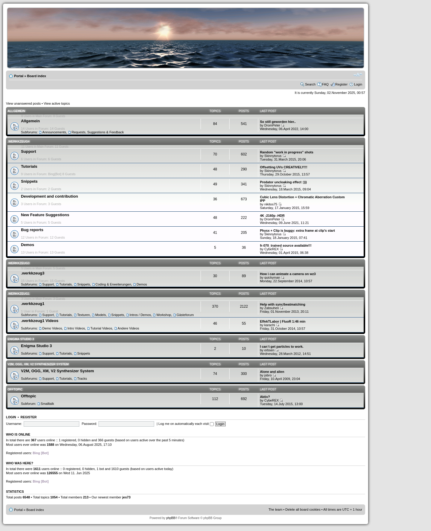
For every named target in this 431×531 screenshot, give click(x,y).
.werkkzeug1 (18, 293)
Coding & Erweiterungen (113, 284)
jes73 (126, 497)
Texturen (83, 315)
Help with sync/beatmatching (282, 304)
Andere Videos (128, 328)
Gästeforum (185, 315)
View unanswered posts (23, 103)
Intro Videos (76, 328)
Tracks (82, 378)
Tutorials (29, 166)
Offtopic (14, 389)
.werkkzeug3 (18, 263)
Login (358, 84)
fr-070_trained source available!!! (285, 245)
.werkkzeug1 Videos (39, 320)
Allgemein (16, 111)
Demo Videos (52, 328)
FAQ (325, 84)
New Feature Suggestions (45, 215)
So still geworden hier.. (278, 121)
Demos (27, 244)
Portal (18, 76)
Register (341, 84)
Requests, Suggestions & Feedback (98, 132)
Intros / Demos (140, 315)
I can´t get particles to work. (281, 346)
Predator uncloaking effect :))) (283, 182)
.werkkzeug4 (18, 141)
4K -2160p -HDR (272, 215)
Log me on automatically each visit (185, 423)
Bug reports (32, 230)
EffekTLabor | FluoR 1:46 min (282, 321)
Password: (89, 423)
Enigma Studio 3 (20, 339)
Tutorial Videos (101, 328)
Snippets (29, 181)
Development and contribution (49, 196)
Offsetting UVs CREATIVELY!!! (283, 167)
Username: (14, 423)
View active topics (57, 103)
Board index (36, 76)
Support (28, 151)
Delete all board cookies (302, 509)
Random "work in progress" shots (286, 152)
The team (275, 509)
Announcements (54, 132)
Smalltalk (47, 403)
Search (310, 84)
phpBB (170, 518)
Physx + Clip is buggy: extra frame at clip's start (297, 230)
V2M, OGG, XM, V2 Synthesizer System (38, 364)
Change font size (357, 74)
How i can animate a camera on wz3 (287, 274)
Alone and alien (272, 371)
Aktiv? (265, 397)
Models (100, 315)
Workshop (163, 315)
